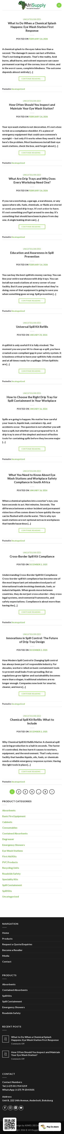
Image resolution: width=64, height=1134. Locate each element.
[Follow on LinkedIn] (15, 1107)
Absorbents (9, 810)
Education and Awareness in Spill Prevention (32, 254)
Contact (6, 961)
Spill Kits (7, 890)
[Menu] (59, 5)
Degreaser (8, 839)
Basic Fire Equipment (14, 816)
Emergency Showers (13, 844)
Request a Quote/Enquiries (17, 944)
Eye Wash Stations (12, 850)
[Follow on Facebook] (5, 1107)
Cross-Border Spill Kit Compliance (32, 556)
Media (5, 955)
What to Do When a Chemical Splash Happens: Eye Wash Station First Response (32, 26)
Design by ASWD (22, 1125)
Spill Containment (12, 885)
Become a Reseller (12, 950)
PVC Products (10, 862)
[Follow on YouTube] (21, 1107)
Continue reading (32, 78)
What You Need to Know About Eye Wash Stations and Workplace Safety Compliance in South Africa (32, 478)
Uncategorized (32, 19)
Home (5, 932)
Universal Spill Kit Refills (32, 326)
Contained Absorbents (15, 833)
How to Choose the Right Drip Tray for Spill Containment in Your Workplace (32, 398)
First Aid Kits (9, 856)
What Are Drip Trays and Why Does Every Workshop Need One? (32, 180)
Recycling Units (10, 867)
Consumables (9, 827)
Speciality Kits (10, 879)
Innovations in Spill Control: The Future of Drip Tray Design (32, 639)
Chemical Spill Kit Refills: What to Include (32, 721)
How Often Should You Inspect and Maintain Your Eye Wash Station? (32, 106)
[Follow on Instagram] (10, 1107)
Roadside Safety (11, 873)
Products (7, 938)
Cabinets (7, 822)
